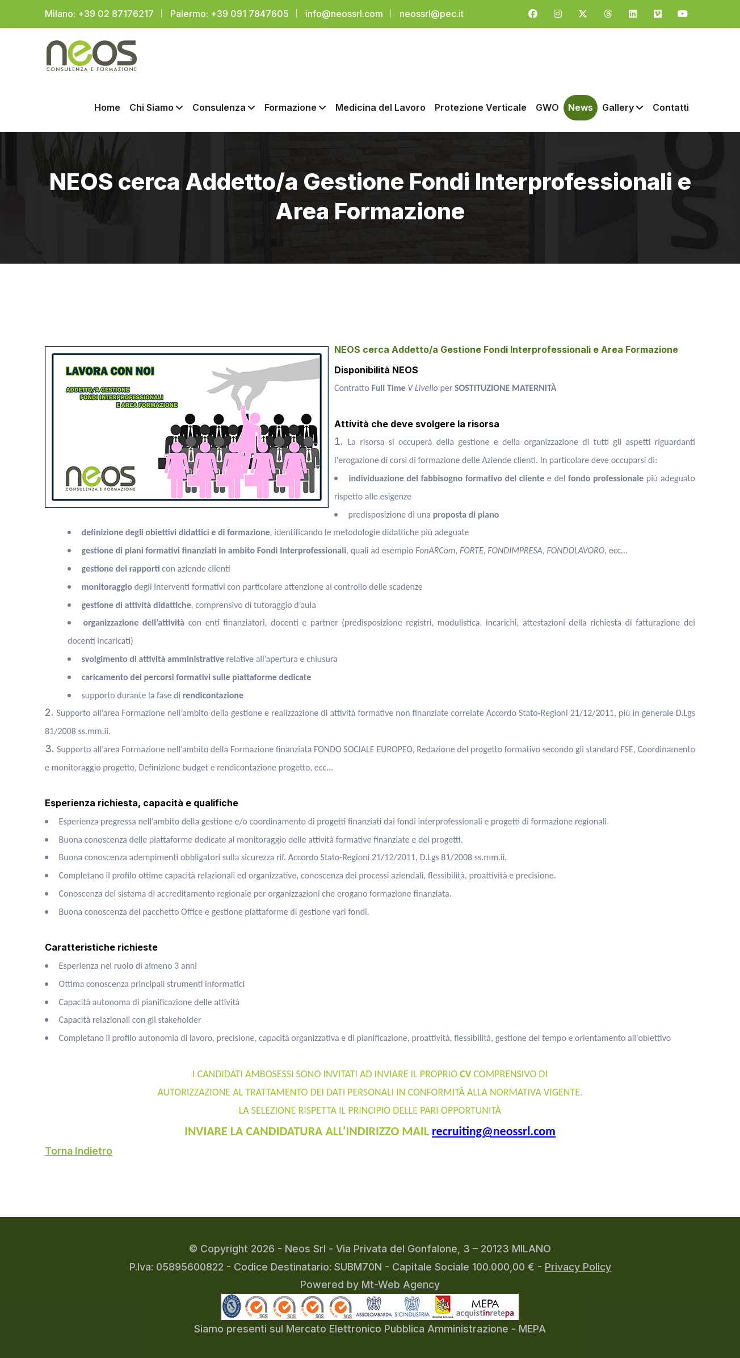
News (580, 105)
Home (107, 105)
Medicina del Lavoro (380, 105)
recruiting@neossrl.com (494, 1128)
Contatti (671, 105)
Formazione (295, 105)
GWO (547, 105)
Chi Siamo (156, 105)
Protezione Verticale (481, 105)
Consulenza (223, 105)
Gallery (623, 105)
